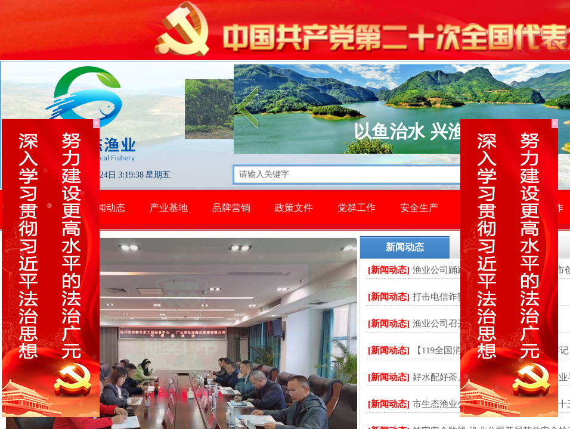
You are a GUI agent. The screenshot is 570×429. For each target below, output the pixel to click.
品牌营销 (231, 208)
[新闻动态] (389, 270)
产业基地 (169, 208)
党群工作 (356, 208)
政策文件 (294, 208)
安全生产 (419, 208)
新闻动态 (106, 208)
